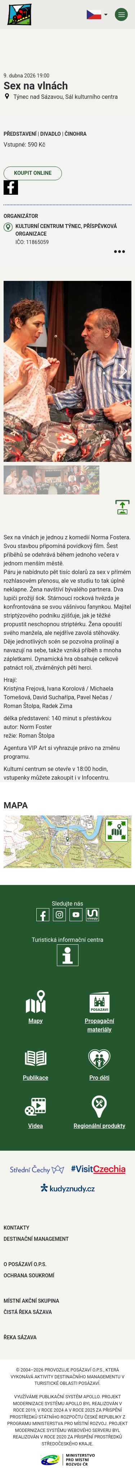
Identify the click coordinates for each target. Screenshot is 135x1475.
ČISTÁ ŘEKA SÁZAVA (28, 1312)
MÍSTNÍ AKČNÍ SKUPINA (31, 1301)
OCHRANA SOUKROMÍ (29, 1275)
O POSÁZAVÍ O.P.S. (25, 1264)
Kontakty (16, 1228)
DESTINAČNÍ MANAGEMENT (36, 1239)
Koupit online (32, 173)
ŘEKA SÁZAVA (20, 1337)
